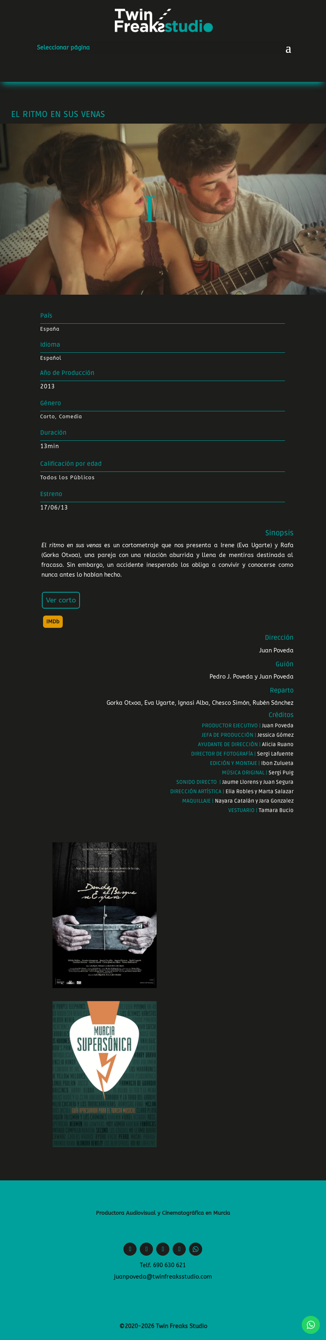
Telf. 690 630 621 (163, 1265)
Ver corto (61, 600)
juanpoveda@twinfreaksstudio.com (163, 1276)
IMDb (52, 621)
